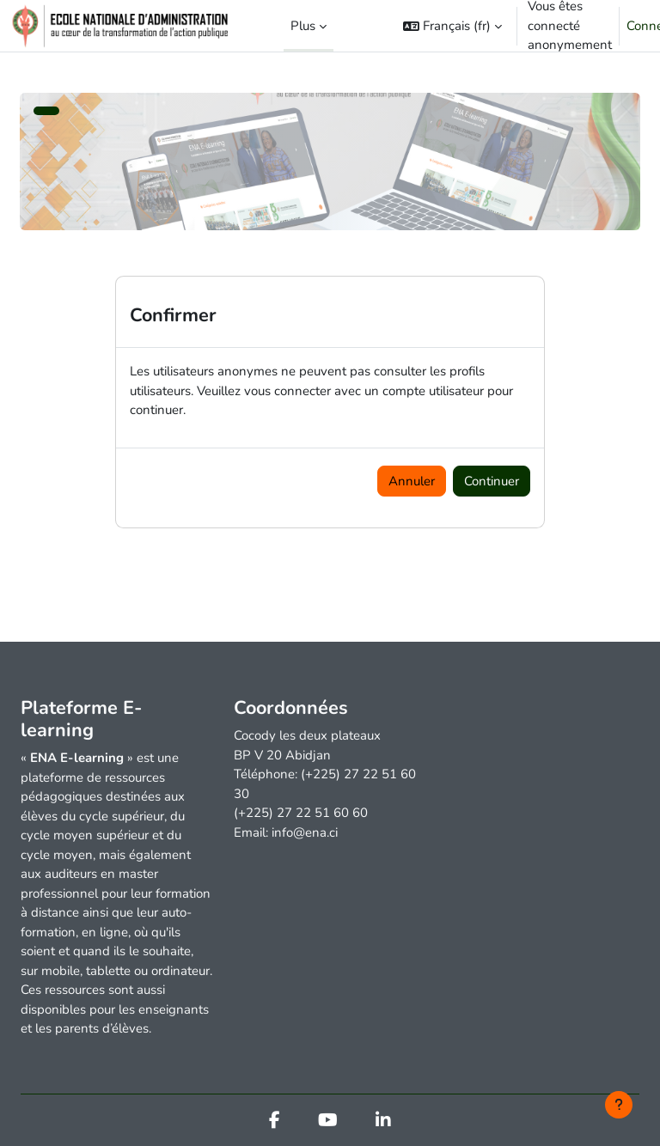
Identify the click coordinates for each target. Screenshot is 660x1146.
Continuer (491, 481)
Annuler (411, 481)
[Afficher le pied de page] (618, 1105)
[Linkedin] (383, 1122)
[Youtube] (328, 1122)
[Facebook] (274, 1122)
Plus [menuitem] (302, 25)
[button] (452, 26)
